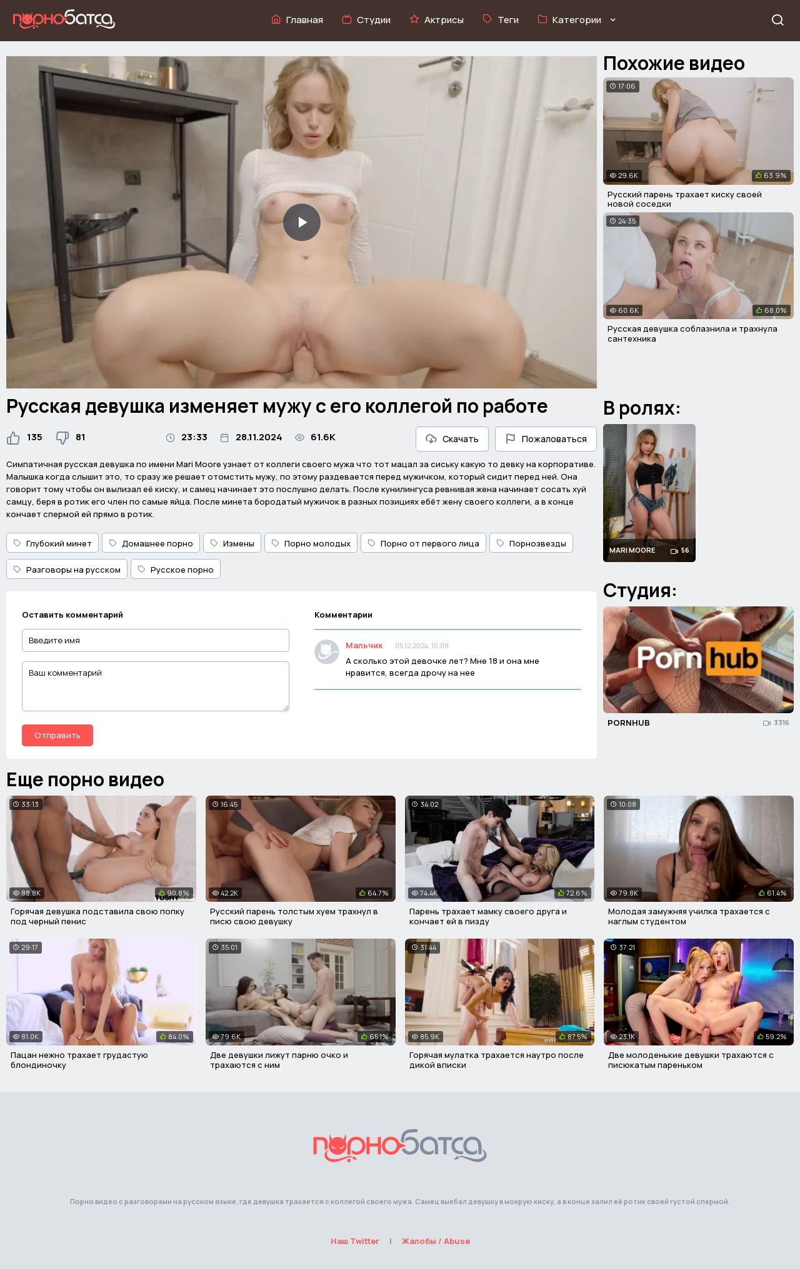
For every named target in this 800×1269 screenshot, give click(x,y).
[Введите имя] (155, 640)
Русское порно (176, 569)
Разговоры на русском (67, 569)
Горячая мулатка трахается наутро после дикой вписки (496, 1059)
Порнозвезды (531, 543)
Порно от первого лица (423, 543)
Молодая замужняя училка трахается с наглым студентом (689, 916)
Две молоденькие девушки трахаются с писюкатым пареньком (691, 1059)
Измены (232, 543)
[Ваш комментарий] (155, 686)
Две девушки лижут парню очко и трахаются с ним (279, 1059)
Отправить (57, 735)
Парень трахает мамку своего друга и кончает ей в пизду (488, 916)
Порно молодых (311, 543)
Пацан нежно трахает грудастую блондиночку (79, 1059)
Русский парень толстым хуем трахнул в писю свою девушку (294, 916)
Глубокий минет (52, 543)
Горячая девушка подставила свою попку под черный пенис (97, 916)
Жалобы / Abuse (436, 1241)
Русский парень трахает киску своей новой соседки (685, 199)
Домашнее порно (151, 543)
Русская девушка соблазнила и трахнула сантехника (693, 333)
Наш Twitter (355, 1241)
